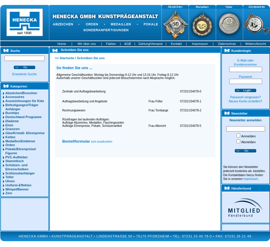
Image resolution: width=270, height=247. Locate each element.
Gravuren (13, 129)
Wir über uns (87, 43)
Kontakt (176, 43)
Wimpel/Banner (17, 189)
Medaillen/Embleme (20, 141)
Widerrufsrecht (255, 43)
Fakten (111, 43)
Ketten (10, 137)
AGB (127, 43)
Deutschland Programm (24, 117)
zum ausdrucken (87, 141)
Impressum (200, 43)
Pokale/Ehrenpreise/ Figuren (21, 151)
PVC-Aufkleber (17, 157)
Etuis (9, 125)
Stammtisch (15, 161)
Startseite (66, 58)
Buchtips (12, 113)
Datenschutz (227, 43)
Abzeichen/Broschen (21, 93)
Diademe (12, 121)
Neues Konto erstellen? (245, 101)
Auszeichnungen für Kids (25, 101)
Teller (10, 177)
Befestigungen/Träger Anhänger (22, 107)
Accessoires (15, 97)
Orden (10, 145)
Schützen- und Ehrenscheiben (17, 167)
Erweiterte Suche (24, 74)
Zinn (9, 193)
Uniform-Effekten (18, 185)
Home (61, 43)
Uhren (10, 181)
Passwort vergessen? (245, 97)
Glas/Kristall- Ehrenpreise (25, 133)
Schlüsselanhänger (20, 173)
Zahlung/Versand (150, 43)
